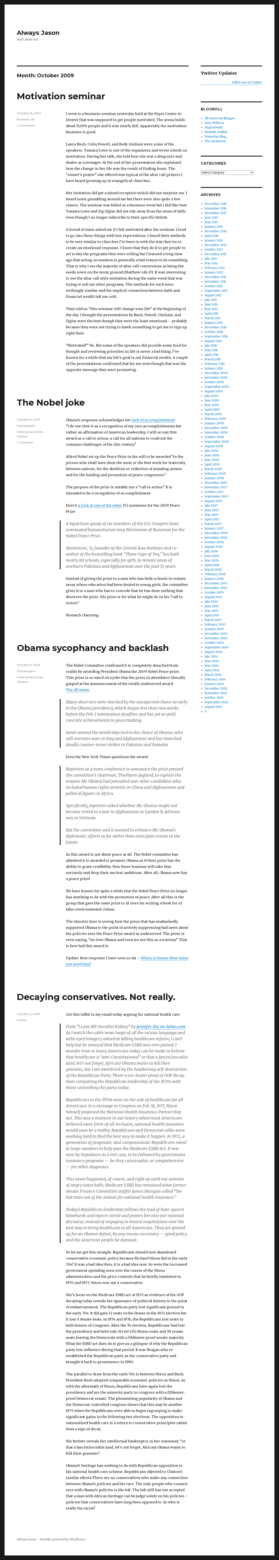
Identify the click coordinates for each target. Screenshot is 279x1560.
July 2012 (210, 259)
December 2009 (216, 373)
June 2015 (211, 217)
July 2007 (211, 506)
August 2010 (213, 341)
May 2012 (211, 263)
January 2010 (213, 368)
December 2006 (216, 533)
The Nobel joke (51, 402)
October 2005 (214, 592)
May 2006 (211, 560)
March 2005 (212, 620)
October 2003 (214, 698)
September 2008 (216, 442)
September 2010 (216, 336)
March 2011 (212, 318)
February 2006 (215, 574)
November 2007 (215, 487)
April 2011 (211, 313)
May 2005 (211, 611)
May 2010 (211, 350)
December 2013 (215, 245)
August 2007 (213, 501)
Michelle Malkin (215, 132)
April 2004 (212, 670)
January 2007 (214, 528)
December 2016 (215, 204)
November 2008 (215, 432)
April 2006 (211, 565)
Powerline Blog (215, 136)
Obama (22, 436)
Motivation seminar (61, 96)
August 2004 (213, 652)
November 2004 (216, 638)
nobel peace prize (30, 431)
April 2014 (211, 236)
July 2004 (211, 656)
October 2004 (214, 643)
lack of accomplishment (153, 420)
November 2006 (215, 538)
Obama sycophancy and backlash (93, 648)
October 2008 (214, 437)
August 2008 (213, 446)
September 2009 (216, 387)
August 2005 (213, 597)
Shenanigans (26, 425)
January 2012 (213, 272)
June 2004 (211, 661)
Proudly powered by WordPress (62, 1539)
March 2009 (213, 414)
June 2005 (211, 606)
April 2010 (211, 355)
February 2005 (214, 624)
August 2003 (213, 707)
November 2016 (215, 208)
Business (23, 119)
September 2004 (216, 647)
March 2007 (212, 524)
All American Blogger (219, 118)
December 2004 (216, 634)
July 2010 (210, 345)
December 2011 (215, 277)
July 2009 (211, 396)
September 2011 (215, 291)
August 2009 (213, 391)
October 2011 (213, 286)
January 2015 (213, 227)
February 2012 (214, 268)
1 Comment (25, 442)
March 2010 (212, 359)
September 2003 (216, 702)
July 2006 (211, 551)
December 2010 (215, 327)
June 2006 (211, 556)
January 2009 (214, 423)
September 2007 (216, 496)
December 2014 (215, 231)
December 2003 (215, 688)
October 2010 (213, 332)
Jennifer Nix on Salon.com (161, 1026)
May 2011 (211, 309)
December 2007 (215, 483)
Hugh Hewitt (213, 127)
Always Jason (38, 32)
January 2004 (214, 684)
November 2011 (215, 281)
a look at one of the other (100, 505)
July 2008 (211, 451)
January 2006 (214, 579)
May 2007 (211, 515)
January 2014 (213, 240)
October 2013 (213, 249)
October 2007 (214, 492)
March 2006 (213, 570)
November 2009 (215, 377)
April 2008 (211, 464)
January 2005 (214, 629)
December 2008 (216, 428)
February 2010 (214, 364)
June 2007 (211, 510)
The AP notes (77, 690)
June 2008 (211, 455)
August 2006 (213, 547)
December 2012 (215, 254)
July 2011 (210, 300)
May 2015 (211, 222)
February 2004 (215, 679)
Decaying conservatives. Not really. (96, 997)
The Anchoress (215, 141)
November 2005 (215, 588)
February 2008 (215, 474)
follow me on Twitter (247, 82)
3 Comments (26, 125)
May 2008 (211, 460)
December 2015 (215, 213)
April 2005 (211, 615)
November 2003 (215, 693)
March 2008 (213, 469)
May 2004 (211, 666)
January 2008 (214, 478)
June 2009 (211, 400)
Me (32, 119)
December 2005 (215, 583)
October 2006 (214, 542)
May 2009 (211, 405)
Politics (22, 1020)
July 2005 (211, 602)
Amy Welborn (214, 123)
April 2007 (211, 519)
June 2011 (211, 304)
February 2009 (215, 419)
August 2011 (212, 295)
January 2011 (213, 323)
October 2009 (214, 382)
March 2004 (213, 675)
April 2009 (211, 410)
